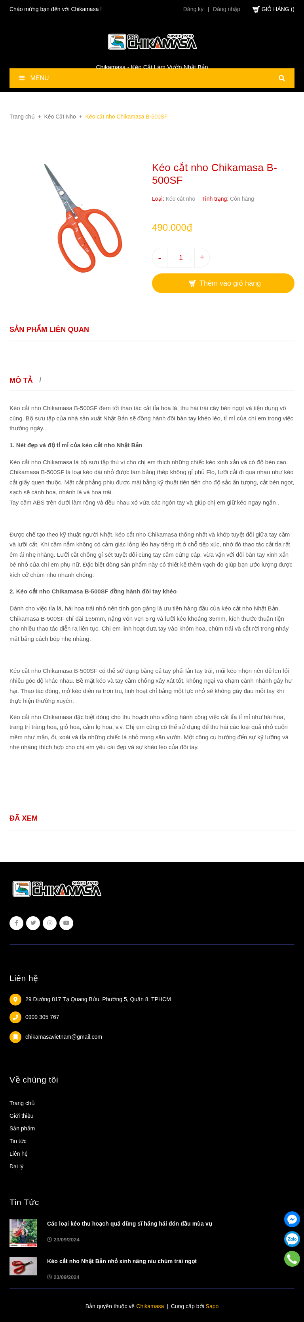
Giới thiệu (22, 1116)
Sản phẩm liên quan (49, 329)
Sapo (212, 1306)
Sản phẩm (22, 1128)
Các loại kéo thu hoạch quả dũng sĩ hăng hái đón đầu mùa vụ (129, 1223)
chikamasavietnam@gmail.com (63, 1037)
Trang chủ (22, 1103)
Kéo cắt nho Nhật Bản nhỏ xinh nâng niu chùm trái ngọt (122, 1261)
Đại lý (16, 1166)
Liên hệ (24, 978)
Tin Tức (24, 1202)
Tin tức (18, 1141)
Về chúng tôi (34, 1079)
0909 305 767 (42, 1017)
